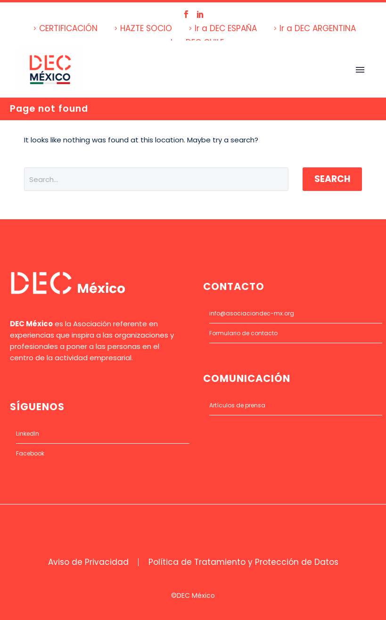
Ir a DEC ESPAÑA (226, 28)
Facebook (30, 453)
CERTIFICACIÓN (68, 28)
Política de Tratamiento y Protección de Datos (243, 562)
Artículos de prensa (237, 405)
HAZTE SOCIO (146, 28)
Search (332, 179)
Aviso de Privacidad (88, 562)
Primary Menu (360, 70)
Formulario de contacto (243, 333)
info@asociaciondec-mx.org (251, 313)
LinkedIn (27, 434)
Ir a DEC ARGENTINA (317, 28)
